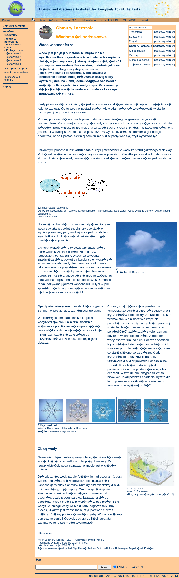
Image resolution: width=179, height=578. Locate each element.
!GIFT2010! (129, 20)
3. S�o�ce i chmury (12, 78)
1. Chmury (10, 35)
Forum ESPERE (109, 20)
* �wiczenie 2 (12, 56)
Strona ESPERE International (79, 20)
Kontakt (143, 20)
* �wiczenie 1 (12, 53)
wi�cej (7, 86)
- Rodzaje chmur (14, 50)
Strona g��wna (49, 20)
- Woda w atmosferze (11, 40)
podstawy (9, 31)
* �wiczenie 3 (12, 60)
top (38, 559)
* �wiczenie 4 (12, 63)
